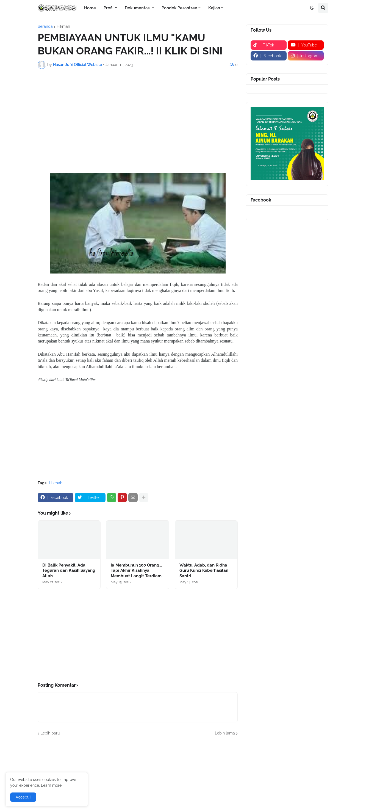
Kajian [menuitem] (214, 7)
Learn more (51, 785)
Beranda (45, 26)
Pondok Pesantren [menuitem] (179, 7)
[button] (312, 8)
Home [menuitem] (90, 7)
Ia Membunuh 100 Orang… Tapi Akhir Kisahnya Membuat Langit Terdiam (136, 570)
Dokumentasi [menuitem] (138, 7)
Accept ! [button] (23, 797)
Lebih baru (50, 733)
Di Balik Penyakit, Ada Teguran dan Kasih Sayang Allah (68, 570)
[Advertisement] (138, 114)
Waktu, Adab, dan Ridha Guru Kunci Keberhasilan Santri (203, 570)
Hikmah (63, 26)
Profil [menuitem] (109, 7)
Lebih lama (225, 733)
